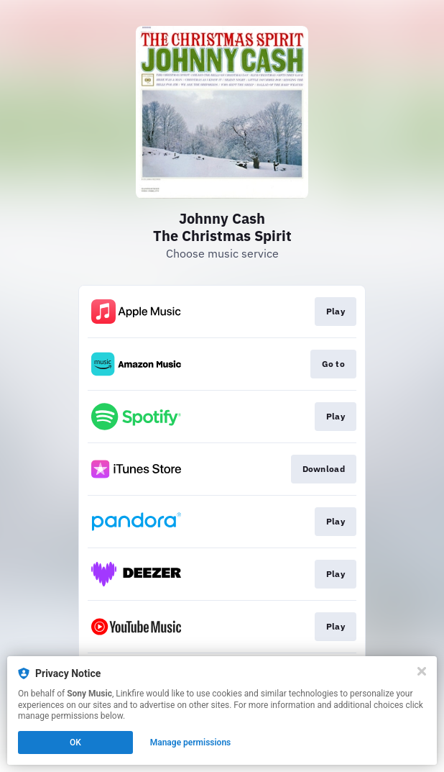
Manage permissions (190, 742)
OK (75, 742)
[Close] (421, 671)
